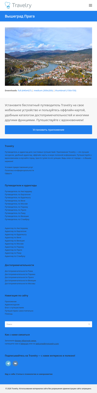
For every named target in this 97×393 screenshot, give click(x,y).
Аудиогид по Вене (13, 237)
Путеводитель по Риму (15, 213)
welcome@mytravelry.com (47, 343)
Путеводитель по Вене (15, 200)
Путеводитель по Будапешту (18, 197)
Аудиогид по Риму (13, 253)
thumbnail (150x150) (65, 90)
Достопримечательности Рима (19, 271)
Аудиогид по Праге (13, 250)
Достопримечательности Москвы (20, 283)
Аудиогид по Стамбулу (15, 256)
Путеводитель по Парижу (16, 207)
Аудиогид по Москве (14, 243)
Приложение (11, 301)
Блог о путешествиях (14, 307)
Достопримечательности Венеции (20, 280)
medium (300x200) (43, 90)
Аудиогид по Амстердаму (16, 228)
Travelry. (15, 388)
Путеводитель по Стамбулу (17, 219)
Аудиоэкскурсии (12, 304)
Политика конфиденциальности (19, 170)
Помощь (9, 313)
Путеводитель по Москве (16, 203)
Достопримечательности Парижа (20, 274)
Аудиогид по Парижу (14, 247)
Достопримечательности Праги (19, 277)
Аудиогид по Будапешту (16, 234)
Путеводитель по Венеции (17, 216)
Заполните (21, 340)
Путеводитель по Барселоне (18, 194)
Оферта (8, 173)
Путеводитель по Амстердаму (18, 191)
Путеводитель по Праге (15, 210)
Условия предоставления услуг (19, 167)
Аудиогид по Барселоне (15, 231)
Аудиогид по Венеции (15, 240)
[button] (90, 5)
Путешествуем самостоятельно (19, 310)
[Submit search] (89, 324)
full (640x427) (25, 90)
